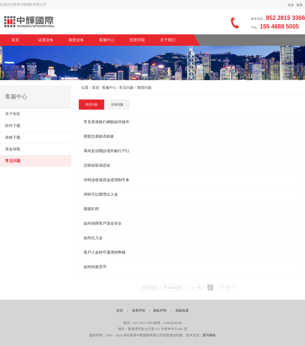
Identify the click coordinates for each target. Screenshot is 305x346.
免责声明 (138, 310)
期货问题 (91, 104)
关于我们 (167, 40)
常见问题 (12, 161)
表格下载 (12, 137)
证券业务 (45, 40)
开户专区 (12, 114)
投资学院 (137, 40)
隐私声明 (159, 310)
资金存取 (12, 149)
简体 (291, 5)
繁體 (299, 5)
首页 (15, 40)
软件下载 (12, 126)
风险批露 (182, 310)
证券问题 (117, 104)
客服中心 (106, 40)
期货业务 (76, 40)
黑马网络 (209, 335)
